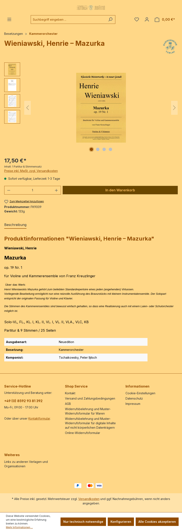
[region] (91, 107)
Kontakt (70, 393)
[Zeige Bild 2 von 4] (97, 149)
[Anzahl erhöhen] (56, 190)
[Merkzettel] (137, 19)
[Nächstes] (174, 108)
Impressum (132, 403)
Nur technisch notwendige (83, 521)
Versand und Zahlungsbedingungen (90, 398)
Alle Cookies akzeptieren (157, 521)
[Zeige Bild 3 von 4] (104, 149)
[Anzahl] (32, 190)
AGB (68, 403)
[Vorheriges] (27, 108)
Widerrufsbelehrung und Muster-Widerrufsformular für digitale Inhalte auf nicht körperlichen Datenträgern (90, 423)
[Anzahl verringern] (8, 190)
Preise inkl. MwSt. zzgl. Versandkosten (31, 171)
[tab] (15, 225)
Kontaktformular (39, 418)
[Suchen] (110, 19)
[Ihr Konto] (147, 19)
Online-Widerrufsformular (82, 433)
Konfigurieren (120, 521)
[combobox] (68, 19)
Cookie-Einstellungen (140, 393)
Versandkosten (88, 499)
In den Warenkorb (120, 190)
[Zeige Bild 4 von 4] (110, 149)
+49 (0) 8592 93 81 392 (23, 401)
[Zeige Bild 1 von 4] (91, 149)
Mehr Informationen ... (19, 527)
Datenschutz (134, 398)
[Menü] (9, 19)
